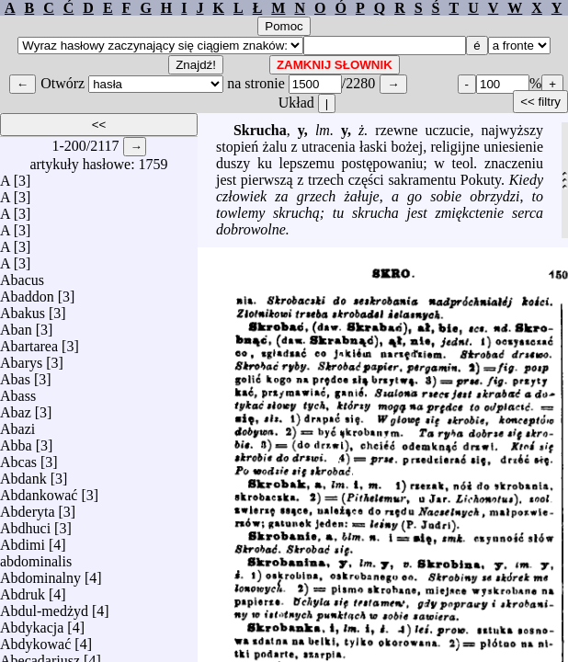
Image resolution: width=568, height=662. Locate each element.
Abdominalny (40, 573)
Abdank (23, 474)
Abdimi (22, 540)
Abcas (18, 457)
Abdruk (22, 590)
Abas (15, 374)
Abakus (22, 308)
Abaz (15, 408)
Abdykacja (31, 623)
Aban (16, 325)
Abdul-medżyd (44, 606)
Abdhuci (25, 523)
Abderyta (27, 507)
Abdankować (38, 490)
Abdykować (35, 639)
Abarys (21, 358)
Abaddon (27, 292)
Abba (16, 441)
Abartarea (29, 341)
